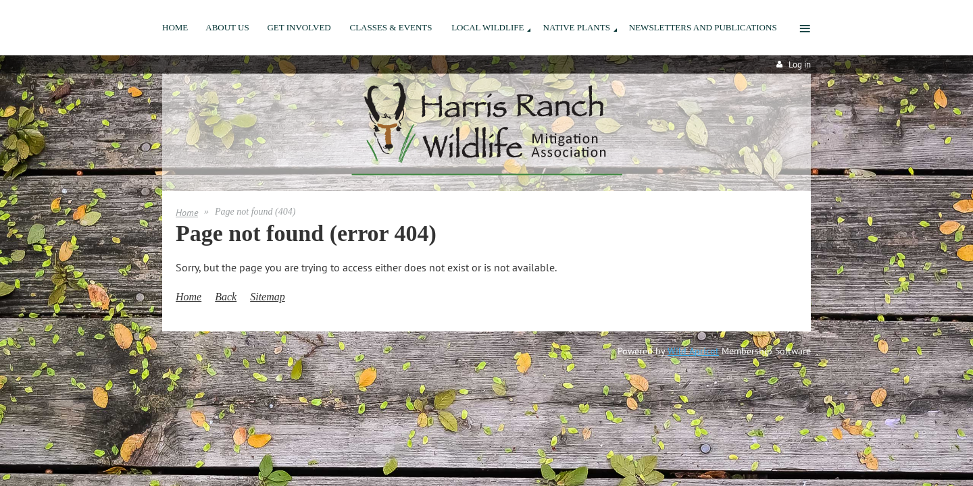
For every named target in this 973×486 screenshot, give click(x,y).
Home (187, 213)
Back (225, 296)
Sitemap (267, 296)
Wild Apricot (693, 351)
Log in (800, 64)
